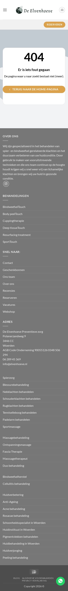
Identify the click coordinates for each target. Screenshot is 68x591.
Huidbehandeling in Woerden (21, 543)
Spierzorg (9, 377)
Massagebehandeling (16, 437)
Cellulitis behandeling (16, 483)
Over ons (8, 283)
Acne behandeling (14, 508)
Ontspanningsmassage (17, 444)
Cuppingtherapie (13, 220)
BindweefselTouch (14, 206)
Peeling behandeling (15, 557)
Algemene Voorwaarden (38, 578)
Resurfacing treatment (17, 234)
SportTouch (10, 241)
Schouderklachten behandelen (21, 398)
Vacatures (9, 304)
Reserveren (10, 297)
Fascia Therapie (12, 451)
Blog (16, 578)
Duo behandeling (13, 465)
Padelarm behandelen (16, 419)
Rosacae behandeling (16, 515)
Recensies (9, 290)
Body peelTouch (12, 213)
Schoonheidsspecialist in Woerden (24, 522)
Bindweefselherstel (15, 476)
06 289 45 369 (12, 359)
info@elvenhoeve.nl (15, 364)
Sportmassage (12, 426)
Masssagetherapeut (15, 458)
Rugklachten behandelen (18, 405)
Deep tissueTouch (14, 227)
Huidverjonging (12, 550)
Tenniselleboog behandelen (20, 412)
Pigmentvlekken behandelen (20, 536)
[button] (5, 9)
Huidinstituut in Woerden (19, 529)
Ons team (9, 276)
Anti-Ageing (10, 501)
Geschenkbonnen (14, 269)
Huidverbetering (13, 494)
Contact (8, 262)
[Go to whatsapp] (60, 581)
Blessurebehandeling (16, 384)
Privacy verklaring (34, 580)
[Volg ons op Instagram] (6, 184)
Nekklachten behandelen (18, 391)
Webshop (9, 311)
